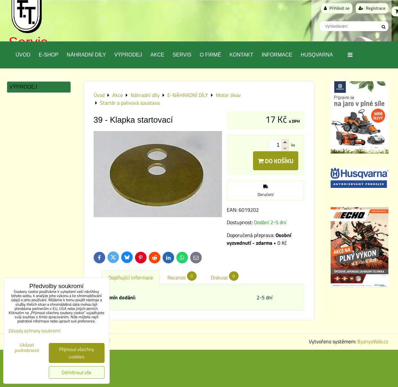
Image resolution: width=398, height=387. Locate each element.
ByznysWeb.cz (372, 341)
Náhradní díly (86, 54)
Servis (182, 54)
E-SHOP (48, 54)
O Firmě (210, 54)
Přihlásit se (337, 8)
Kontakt (241, 54)
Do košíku (275, 160)
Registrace (372, 8)
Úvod (23, 54)
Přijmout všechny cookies (76, 353)
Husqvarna (317, 54)
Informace (277, 54)
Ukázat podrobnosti (27, 347)
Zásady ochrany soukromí (34, 330)
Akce (157, 54)
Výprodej (128, 54)
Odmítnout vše (76, 372)
